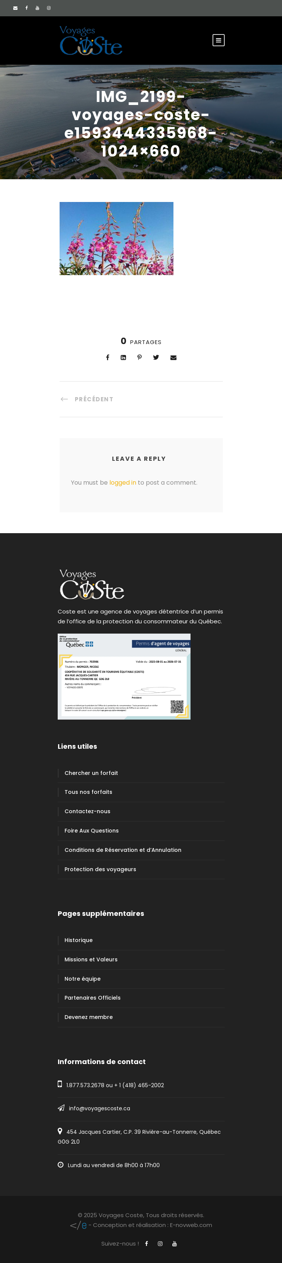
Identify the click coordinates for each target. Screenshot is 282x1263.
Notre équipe (83, 979)
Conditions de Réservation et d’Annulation (123, 850)
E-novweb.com (141, 1225)
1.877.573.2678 (85, 1085)
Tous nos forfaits (88, 792)
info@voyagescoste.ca (99, 1108)
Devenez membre (89, 1017)
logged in (122, 482)
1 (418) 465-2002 (141, 1085)
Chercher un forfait (91, 773)
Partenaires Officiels (93, 998)
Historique (79, 940)
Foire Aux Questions (92, 830)
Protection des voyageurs (100, 869)
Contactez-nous (87, 811)
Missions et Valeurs (91, 959)
